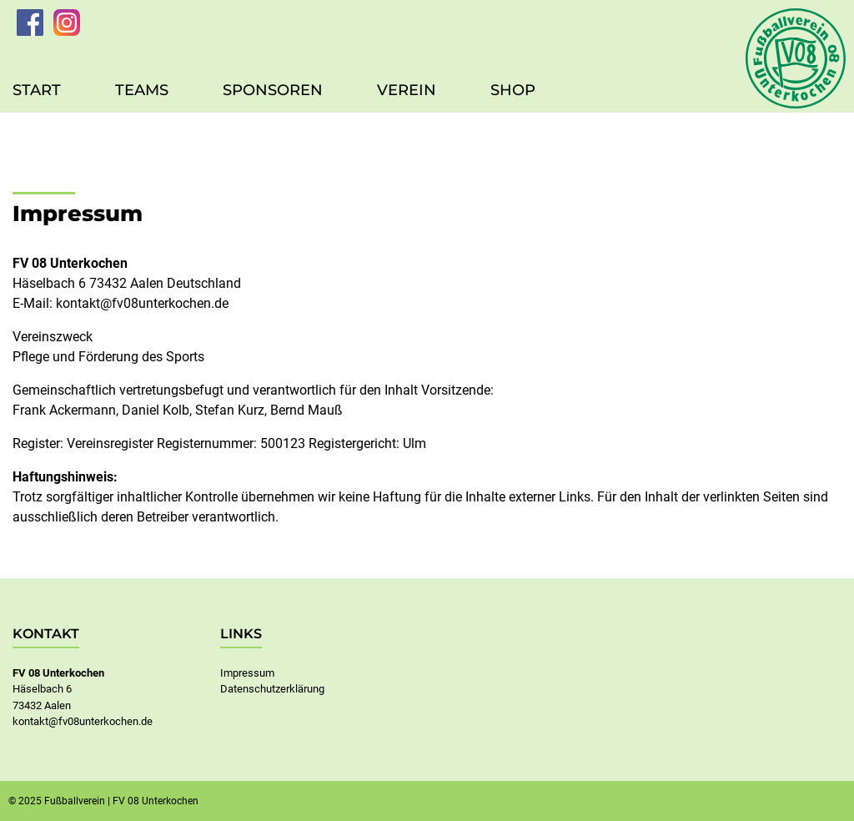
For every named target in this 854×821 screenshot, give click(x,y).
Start (37, 90)
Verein (406, 90)
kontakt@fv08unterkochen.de (142, 303)
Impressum (247, 673)
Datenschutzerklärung (272, 688)
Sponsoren (273, 90)
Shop (512, 90)
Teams (141, 90)
